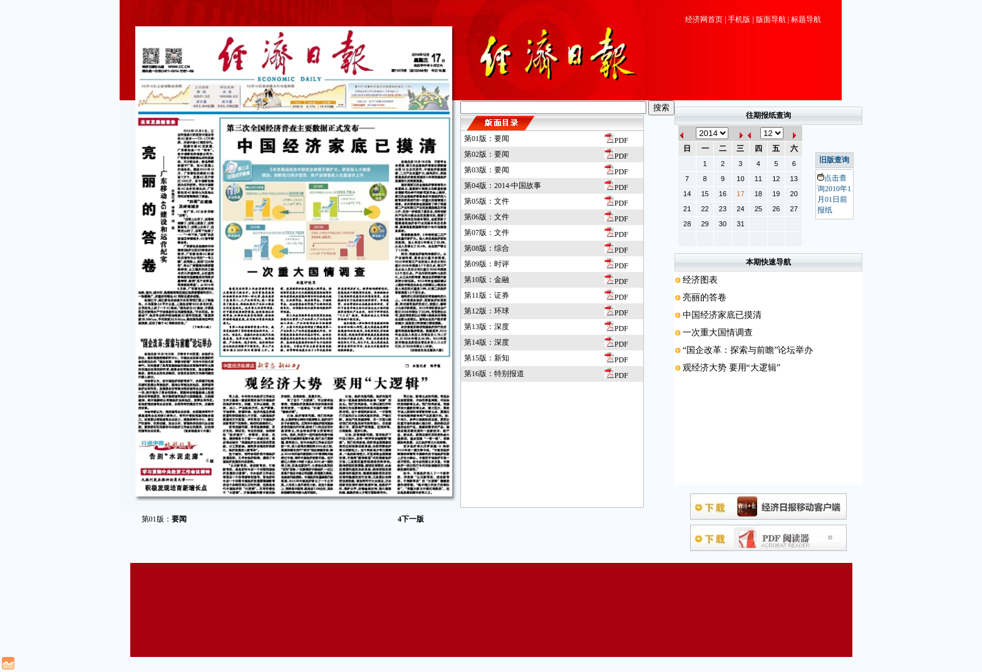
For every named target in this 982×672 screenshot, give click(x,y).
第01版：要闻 (486, 138)
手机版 (739, 19)
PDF (616, 140)
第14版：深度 (486, 342)
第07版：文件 (486, 232)
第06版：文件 (486, 217)
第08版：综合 (486, 248)
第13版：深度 (486, 326)
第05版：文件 (486, 201)
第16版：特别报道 (494, 373)
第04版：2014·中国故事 (502, 185)
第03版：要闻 (486, 169)
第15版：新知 (486, 358)
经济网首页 (704, 19)
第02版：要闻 (486, 154)
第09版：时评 (486, 264)
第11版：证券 (486, 295)
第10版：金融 (486, 279)
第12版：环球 (486, 311)
